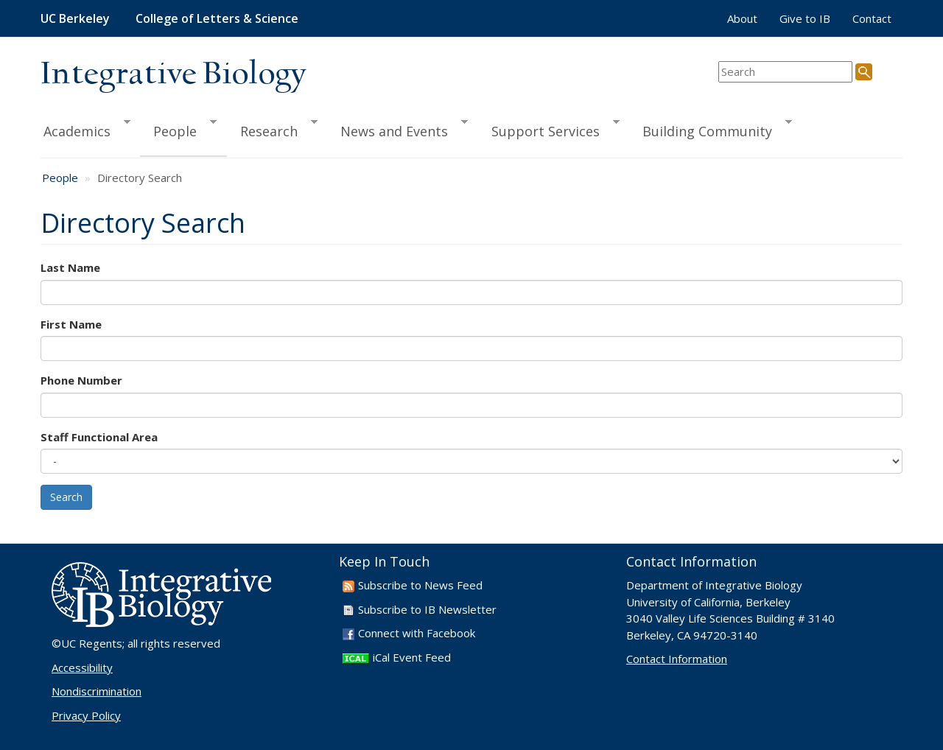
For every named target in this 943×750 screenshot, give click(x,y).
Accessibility (82, 667)
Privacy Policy (86, 715)
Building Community (710, 129)
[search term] (785, 72)
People (178, 129)
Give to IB (804, 18)
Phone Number (81, 380)
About (742, 18)
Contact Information (676, 658)
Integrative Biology (173, 74)
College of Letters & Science (217, 18)
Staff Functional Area (99, 437)
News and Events (397, 129)
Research (272, 129)
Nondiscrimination (96, 691)
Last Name (70, 267)
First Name (71, 324)
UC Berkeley (75, 18)
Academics (85, 129)
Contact (871, 18)
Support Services (549, 129)
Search (66, 497)
